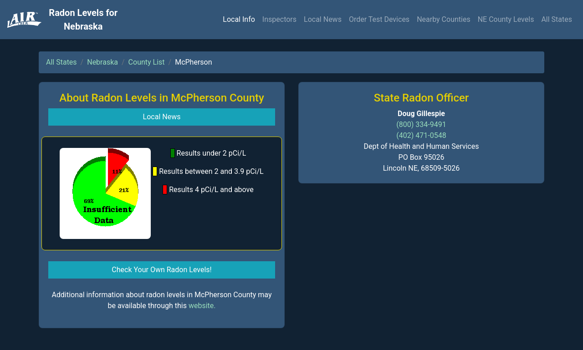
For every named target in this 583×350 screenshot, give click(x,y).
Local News (323, 19)
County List (146, 62)
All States (556, 19)
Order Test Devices (379, 19)
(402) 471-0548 (421, 135)
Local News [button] (162, 116)
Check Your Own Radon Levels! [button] (161, 269)
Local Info (239, 19)
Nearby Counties (443, 19)
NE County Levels (506, 19)
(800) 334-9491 (421, 124)
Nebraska (102, 62)
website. (202, 305)
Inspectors (279, 19)
